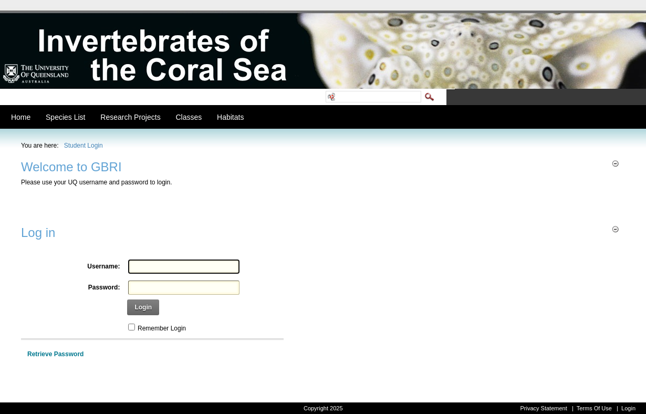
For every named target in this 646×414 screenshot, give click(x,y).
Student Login (83, 145)
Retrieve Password (55, 354)
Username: (103, 266)
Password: (104, 287)
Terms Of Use (594, 408)
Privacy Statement (543, 408)
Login (143, 307)
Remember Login (162, 328)
